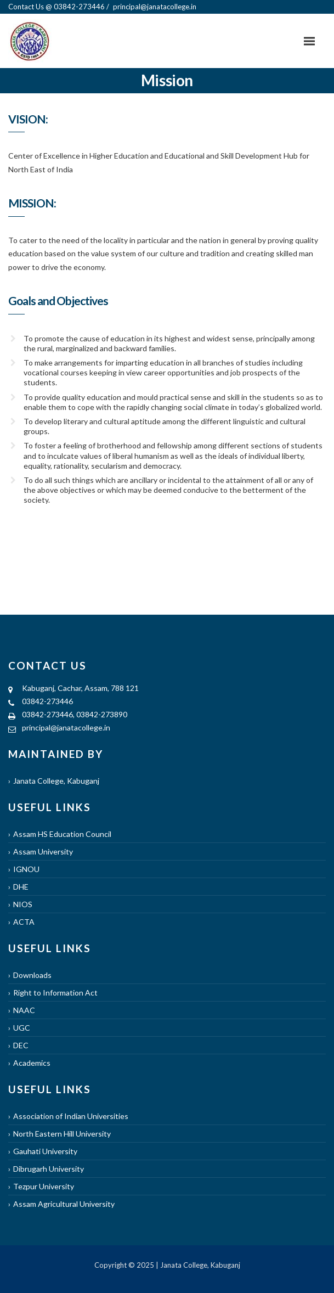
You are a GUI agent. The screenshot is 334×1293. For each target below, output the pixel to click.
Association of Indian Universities (70, 1116)
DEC (21, 1045)
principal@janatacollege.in (66, 727)
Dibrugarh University (48, 1168)
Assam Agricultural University (64, 1203)
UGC (21, 1027)
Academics (31, 1062)
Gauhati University (45, 1151)
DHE (21, 886)
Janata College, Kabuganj (56, 780)
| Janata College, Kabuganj (197, 1265)
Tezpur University (43, 1186)
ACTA (24, 921)
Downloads (32, 975)
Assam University (43, 851)
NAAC (24, 1010)
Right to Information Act (55, 992)
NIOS (22, 904)
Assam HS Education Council (62, 834)
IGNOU (26, 869)
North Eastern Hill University (62, 1133)
